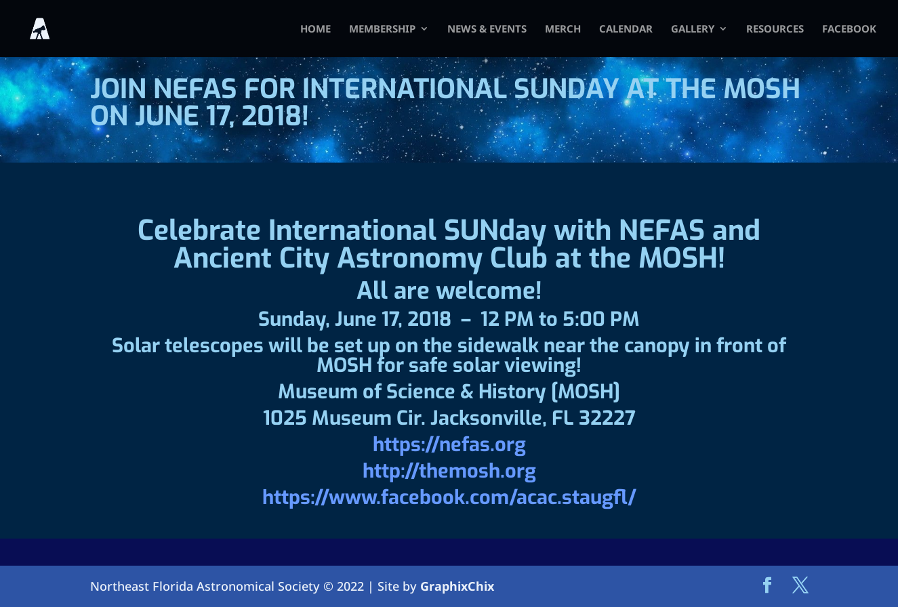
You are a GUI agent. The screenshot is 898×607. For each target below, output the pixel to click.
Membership (382, 29)
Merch (563, 29)
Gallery (692, 29)
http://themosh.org (449, 471)
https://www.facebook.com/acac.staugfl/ (449, 497)
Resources (775, 29)
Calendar (626, 29)
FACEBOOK (849, 29)
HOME (315, 29)
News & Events (487, 29)
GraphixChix (457, 586)
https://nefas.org (449, 444)
